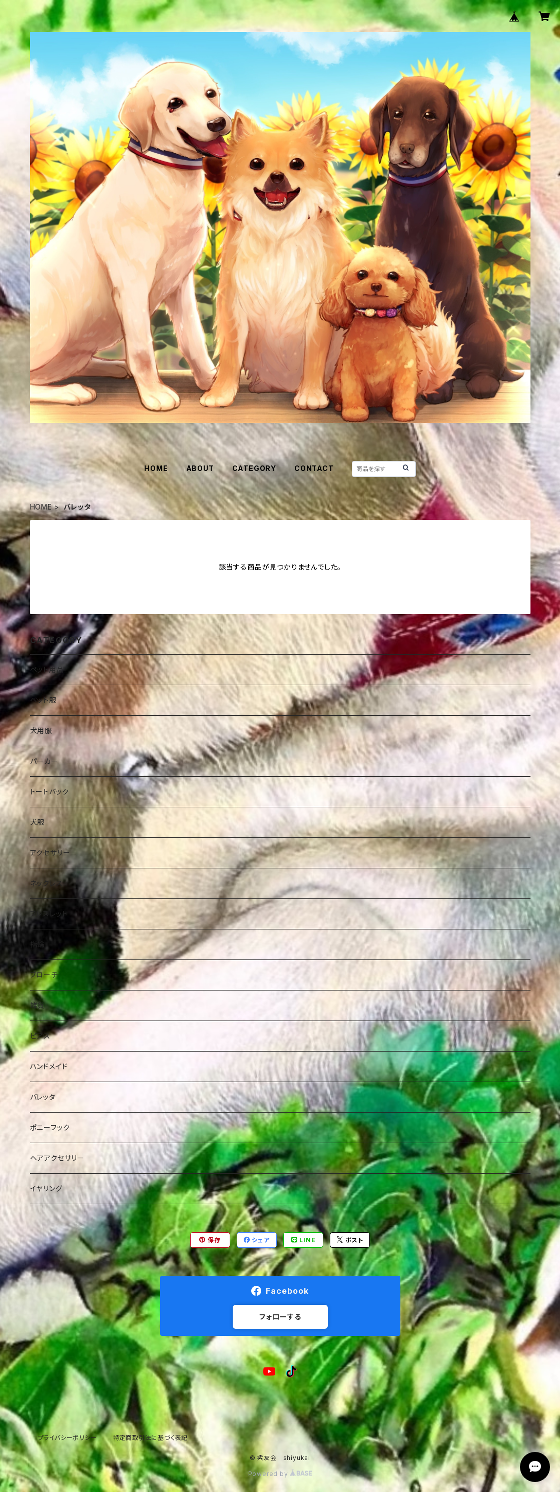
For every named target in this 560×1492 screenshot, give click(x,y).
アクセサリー (50, 852)
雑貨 (37, 1005)
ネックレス (46, 883)
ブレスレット (49, 913)
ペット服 (43, 700)
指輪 (37, 944)
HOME (156, 468)
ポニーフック (50, 1127)
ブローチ (44, 974)
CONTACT (314, 468)
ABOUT (200, 468)
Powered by (280, 1473)
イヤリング (46, 1188)
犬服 (37, 822)
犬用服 (41, 730)
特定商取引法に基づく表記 (150, 1437)
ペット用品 (47, 669)
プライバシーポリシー (67, 1437)
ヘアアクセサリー (57, 1158)
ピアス (40, 1036)
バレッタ (43, 1097)
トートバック (49, 791)
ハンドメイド (49, 1066)
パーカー (44, 761)
